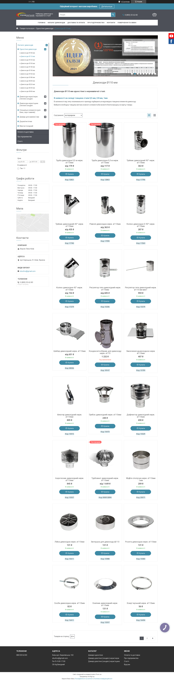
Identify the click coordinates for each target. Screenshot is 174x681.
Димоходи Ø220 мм (28, 84)
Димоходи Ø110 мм (28, 56)
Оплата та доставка (25, 132)
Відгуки (127, 664)
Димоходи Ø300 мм (28, 91)
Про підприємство (95, 23)
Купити (71, 174)
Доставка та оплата (76, 23)
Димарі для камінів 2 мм (29, 117)
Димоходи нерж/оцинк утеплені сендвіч (29, 104)
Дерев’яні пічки (26, 121)
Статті (20, 141)
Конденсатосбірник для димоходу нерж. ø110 (105, 352)
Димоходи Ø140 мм (28, 67)
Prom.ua (98, 674)
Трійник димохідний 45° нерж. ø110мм (69, 225)
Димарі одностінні (95, 655)
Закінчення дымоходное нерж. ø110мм (140, 352)
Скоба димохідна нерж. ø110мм (69, 603)
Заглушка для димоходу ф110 (105, 542)
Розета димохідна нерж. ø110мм (140, 542)
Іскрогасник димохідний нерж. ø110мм (69, 479)
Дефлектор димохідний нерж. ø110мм (141, 416)
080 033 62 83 (21, 655)
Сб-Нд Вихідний (58, 664)
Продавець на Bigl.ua (87, 676)
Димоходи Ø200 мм (28, 81)
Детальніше (106, 6)
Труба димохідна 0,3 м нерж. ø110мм (105, 161)
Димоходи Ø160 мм (28, 74)
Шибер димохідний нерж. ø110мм (70, 351)
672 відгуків (125, 2)
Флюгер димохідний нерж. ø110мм (69, 416)
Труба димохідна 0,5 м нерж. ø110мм (69, 161)
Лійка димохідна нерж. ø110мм (69, 542)
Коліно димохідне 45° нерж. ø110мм (69, 288)
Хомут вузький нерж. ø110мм (141, 603)
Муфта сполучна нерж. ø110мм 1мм (140, 479)
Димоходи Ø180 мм (28, 77)
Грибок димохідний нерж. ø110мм (105, 415)
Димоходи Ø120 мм (28, 60)
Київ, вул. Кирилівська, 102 (62, 655)
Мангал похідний (26, 126)
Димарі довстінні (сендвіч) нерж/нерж (103, 658)
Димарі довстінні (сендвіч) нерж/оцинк (104, 661)
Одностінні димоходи (44, 28)
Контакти (111, 23)
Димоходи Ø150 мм (28, 70)
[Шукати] (113, 15)
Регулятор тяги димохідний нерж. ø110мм (105, 288)
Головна (41, 23)
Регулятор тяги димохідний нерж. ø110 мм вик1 (140, 288)
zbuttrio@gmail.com (28, 271)
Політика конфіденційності (103, 679)
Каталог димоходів (56, 23)
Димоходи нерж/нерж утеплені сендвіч (29, 98)
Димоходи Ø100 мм (28, 53)
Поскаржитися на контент (84, 679)
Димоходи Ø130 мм (28, 63)
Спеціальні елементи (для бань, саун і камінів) (30, 111)
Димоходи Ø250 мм (28, 88)
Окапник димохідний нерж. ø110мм (105, 604)
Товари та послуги (27, 28)
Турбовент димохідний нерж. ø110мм (105, 479)
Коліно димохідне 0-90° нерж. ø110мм (141, 225)
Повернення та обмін (127, 23)
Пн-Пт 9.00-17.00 (58, 661)
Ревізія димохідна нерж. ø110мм (105, 224)
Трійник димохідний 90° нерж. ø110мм (141, 161)
